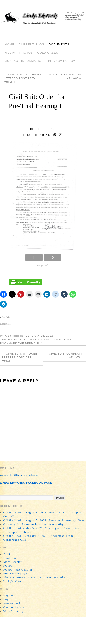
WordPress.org (13, 611)
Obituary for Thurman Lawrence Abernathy (33, 524)
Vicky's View (12, 581)
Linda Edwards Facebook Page (26, 482)
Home (9, 44)
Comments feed (14, 607)
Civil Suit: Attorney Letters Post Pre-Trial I (22, 78)
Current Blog (31, 44)
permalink (33, 343)
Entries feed (11, 603)
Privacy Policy (61, 60)
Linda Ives (10, 557)
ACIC (7, 554)
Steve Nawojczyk (15, 573)
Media (10, 52)
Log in (8, 599)
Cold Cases (47, 52)
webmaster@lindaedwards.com (19, 474)
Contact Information (24, 60)
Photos (26, 52)
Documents (59, 44)
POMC (8, 565)
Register (9, 595)
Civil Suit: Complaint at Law (66, 355)
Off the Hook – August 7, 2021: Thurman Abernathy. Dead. (44, 520)
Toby (7, 335)
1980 (47, 339)
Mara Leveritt (13, 561)
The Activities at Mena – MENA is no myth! (34, 577)
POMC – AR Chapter (17, 569)
